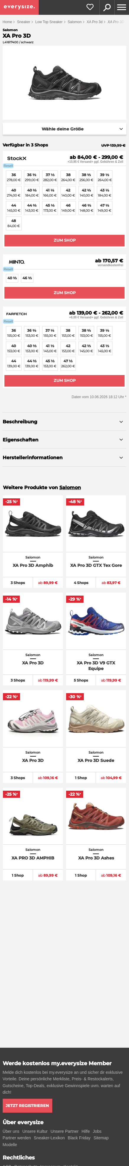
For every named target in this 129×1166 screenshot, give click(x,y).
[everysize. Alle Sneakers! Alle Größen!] (19, 7)
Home (7, 22)
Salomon (74, 22)
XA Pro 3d (94, 22)
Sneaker (23, 22)
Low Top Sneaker (49, 22)
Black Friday (79, 1137)
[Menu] (121, 7)
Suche (106, 7)
